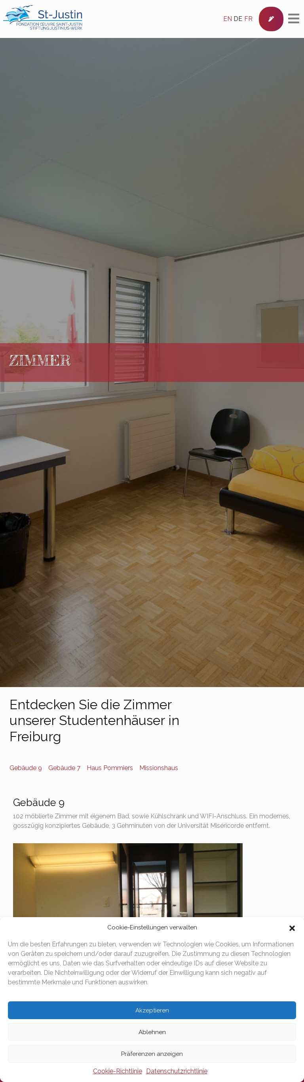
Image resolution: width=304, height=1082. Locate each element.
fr (248, 19)
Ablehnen (152, 1032)
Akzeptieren (152, 1010)
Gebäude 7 (64, 768)
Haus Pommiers (110, 768)
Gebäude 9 (26, 768)
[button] (292, 927)
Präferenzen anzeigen (152, 1053)
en (227, 19)
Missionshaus (158, 768)
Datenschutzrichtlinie (176, 1071)
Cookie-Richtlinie (117, 1071)
